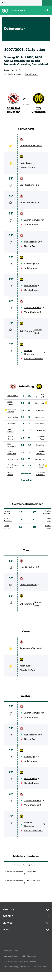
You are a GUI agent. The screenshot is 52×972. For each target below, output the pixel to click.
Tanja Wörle (40, 445)
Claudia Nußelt (27, 167)
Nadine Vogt (30, 286)
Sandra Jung (31, 871)
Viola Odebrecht (28, 202)
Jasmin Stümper (32, 220)
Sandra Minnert (32, 224)
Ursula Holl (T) (12, 396)
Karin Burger (26, 163)
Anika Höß (41, 430)
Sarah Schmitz (12, 459)
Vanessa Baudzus (32, 307)
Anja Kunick (31, 74)
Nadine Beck (38, 331)
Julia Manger (30, 268)
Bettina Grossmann (33, 359)
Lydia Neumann (32, 242)
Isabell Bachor (12, 417)
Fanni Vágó (29, 264)
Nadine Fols (30, 246)
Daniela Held (40, 410)
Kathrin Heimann (33, 880)
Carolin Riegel (31, 290)
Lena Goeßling (27, 185)
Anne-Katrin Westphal (31, 145)
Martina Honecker (29, 352)
